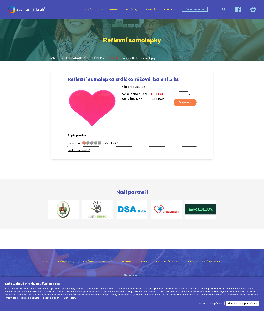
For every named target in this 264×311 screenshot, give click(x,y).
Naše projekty (109, 9)
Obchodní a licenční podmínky (204, 261)
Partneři (151, 9)
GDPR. (161, 291)
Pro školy (131, 9)
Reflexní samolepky (144, 58)
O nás (88, 9)
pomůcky (117, 58)
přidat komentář (78, 150)
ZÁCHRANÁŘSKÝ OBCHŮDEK (83, 58)
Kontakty (169, 9)
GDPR (144, 261)
